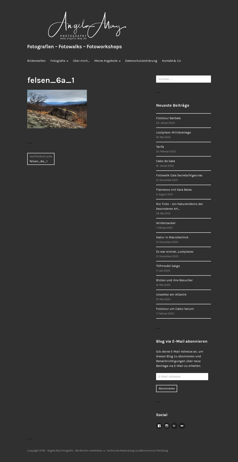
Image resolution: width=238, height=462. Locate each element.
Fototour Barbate (168, 118)
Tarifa (160, 147)
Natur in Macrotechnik (172, 237)
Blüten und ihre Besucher (174, 280)
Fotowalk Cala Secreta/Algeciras (179, 175)
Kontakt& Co (171, 61)
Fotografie (57, 61)
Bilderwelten (36, 61)
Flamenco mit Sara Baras (174, 189)
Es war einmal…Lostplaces (174, 251)
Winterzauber (166, 223)
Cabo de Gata (165, 161)
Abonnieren (166, 388)
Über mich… (81, 61)
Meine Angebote (106, 61)
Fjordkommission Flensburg (151, 450)
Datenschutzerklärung (141, 61)
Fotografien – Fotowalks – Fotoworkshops (74, 46)
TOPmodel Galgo (168, 266)
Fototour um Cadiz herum (175, 309)
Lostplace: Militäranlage (173, 132)
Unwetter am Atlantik (171, 294)
